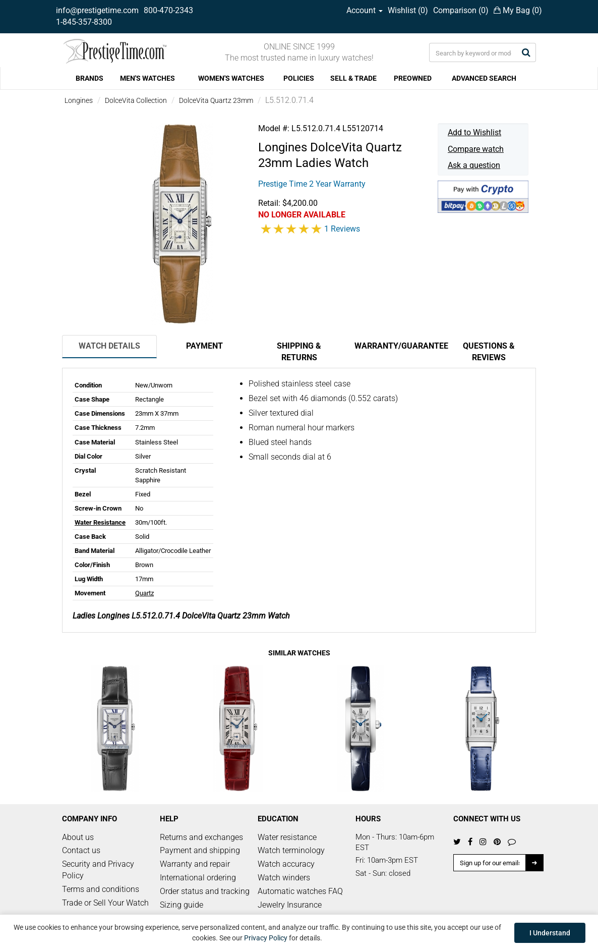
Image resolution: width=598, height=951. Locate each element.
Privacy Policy (265, 938)
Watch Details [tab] (109, 346)
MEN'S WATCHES (147, 78)
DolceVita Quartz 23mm (216, 100)
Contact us (81, 850)
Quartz (144, 593)
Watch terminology (291, 850)
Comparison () (461, 10)
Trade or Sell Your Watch (105, 903)
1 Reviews (342, 229)
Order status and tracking (205, 891)
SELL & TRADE (353, 78)
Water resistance (287, 837)
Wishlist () (408, 10)
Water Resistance (100, 522)
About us (78, 837)
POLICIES (298, 78)
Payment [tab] (204, 346)
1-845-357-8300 (84, 22)
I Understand (549, 933)
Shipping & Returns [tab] (299, 351)
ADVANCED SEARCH (484, 78)
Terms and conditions (100, 889)
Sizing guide (181, 905)
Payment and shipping (200, 850)
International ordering (198, 877)
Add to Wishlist (474, 132)
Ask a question (474, 165)
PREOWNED (413, 78)
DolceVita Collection (136, 100)
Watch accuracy (286, 864)
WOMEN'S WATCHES (231, 78)
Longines (79, 100)
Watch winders (284, 877)
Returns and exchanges (201, 837)
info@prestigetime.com (97, 10)
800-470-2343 (168, 10)
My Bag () (518, 10)
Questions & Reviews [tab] (489, 351)
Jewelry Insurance (290, 905)
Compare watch (476, 149)
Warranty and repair (195, 864)
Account (364, 10)
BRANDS (89, 78)
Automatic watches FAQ (300, 891)
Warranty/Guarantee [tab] (397, 346)
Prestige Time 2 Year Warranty (312, 184)
